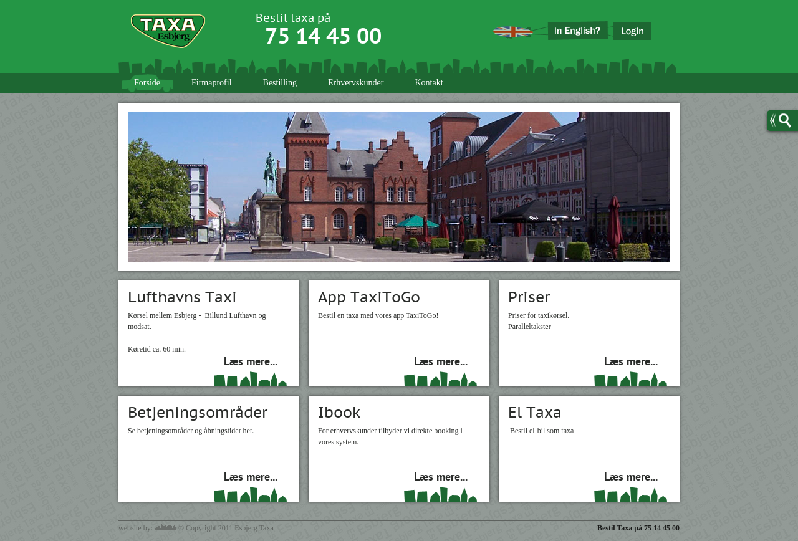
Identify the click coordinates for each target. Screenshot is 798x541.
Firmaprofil (211, 82)
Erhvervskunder (355, 82)
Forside (147, 82)
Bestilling (280, 82)
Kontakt (429, 82)
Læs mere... (250, 363)
